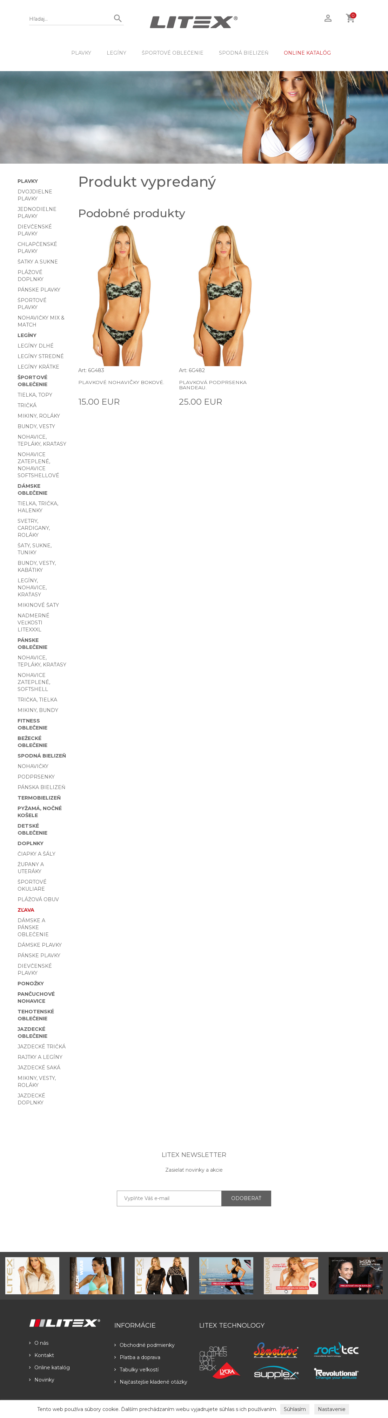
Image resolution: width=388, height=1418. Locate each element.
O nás (38, 1343)
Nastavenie (332, 1409)
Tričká (27, 405)
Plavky (81, 53)
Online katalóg (49, 1367)
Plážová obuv (38, 899)
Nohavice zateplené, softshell (34, 682)
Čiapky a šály (36, 854)
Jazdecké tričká (42, 1046)
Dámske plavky (40, 945)
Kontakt (41, 1355)
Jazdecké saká (39, 1067)
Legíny (116, 53)
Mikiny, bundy (38, 710)
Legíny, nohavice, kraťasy (32, 587)
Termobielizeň (39, 798)
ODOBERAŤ (246, 1198)
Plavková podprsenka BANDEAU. (212, 385)
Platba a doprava (137, 1357)
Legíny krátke (38, 367)
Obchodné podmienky (144, 1345)
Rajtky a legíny (40, 1057)
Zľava (26, 910)
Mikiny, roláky (39, 416)
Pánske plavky (39, 290)
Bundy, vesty (36, 426)
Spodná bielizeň (243, 53)
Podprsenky (36, 777)
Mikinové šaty (38, 605)
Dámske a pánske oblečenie (33, 927)
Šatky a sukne (38, 262)
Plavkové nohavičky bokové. (120, 382)
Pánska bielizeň (41, 787)
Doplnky (31, 843)
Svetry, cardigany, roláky (34, 528)
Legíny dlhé (36, 346)
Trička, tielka (37, 700)
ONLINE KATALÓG (307, 53)
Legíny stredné (41, 356)
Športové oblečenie (172, 53)
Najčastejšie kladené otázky (150, 1382)
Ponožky (31, 983)
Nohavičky (33, 766)
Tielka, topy (35, 395)
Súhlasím (295, 1409)
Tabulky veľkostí (136, 1369)
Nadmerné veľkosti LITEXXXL (33, 622)
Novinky (41, 1380)
